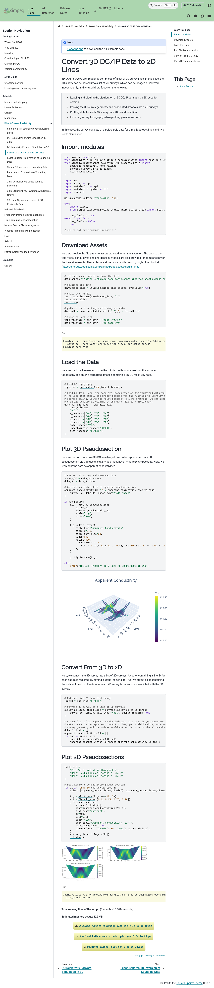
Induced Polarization (15, 209)
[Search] (163, 5)
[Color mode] (209, 5)
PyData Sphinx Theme (190, 983)
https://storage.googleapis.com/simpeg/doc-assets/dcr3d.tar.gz (101, 266)
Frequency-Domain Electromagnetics (24, 215)
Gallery (8, 266)
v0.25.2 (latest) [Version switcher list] (192, 5)
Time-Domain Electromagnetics (21, 220)
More (117, 8)
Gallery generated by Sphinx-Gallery (149, 955)
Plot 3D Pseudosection (186, 50)
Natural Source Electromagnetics (21, 225)
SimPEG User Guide (74, 26)
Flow (6, 236)
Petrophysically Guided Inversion (21, 252)
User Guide (31, 10)
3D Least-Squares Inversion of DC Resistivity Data (25, 202)
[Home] (59, 26)
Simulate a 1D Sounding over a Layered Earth (28, 130)
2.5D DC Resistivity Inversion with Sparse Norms (29, 193)
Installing (9, 53)
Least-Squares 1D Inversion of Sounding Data (28, 160)
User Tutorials (84, 10)
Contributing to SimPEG (17, 58)
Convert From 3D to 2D (186, 55)
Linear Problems (13, 107)
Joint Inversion (12, 246)
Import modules (182, 34)
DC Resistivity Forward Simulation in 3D (28, 147)
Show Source (186, 86)
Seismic (8, 241)
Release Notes (65, 10)
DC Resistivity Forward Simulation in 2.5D (26, 140)
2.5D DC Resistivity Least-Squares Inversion (25, 183)
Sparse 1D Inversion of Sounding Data (27, 167)
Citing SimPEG (12, 63)
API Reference (48, 10)
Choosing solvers (13, 83)
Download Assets (183, 40)
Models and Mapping (15, 102)
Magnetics (10, 118)
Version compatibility (15, 69)
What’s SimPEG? (13, 42)
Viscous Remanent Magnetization (22, 230)
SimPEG (103, 8)
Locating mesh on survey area (20, 88)
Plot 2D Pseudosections (187, 61)
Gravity (8, 113)
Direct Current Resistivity (17, 123)
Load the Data (181, 45)
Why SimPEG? (11, 47)
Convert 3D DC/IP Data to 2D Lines (25, 152)
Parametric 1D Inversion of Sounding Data (26, 174)
